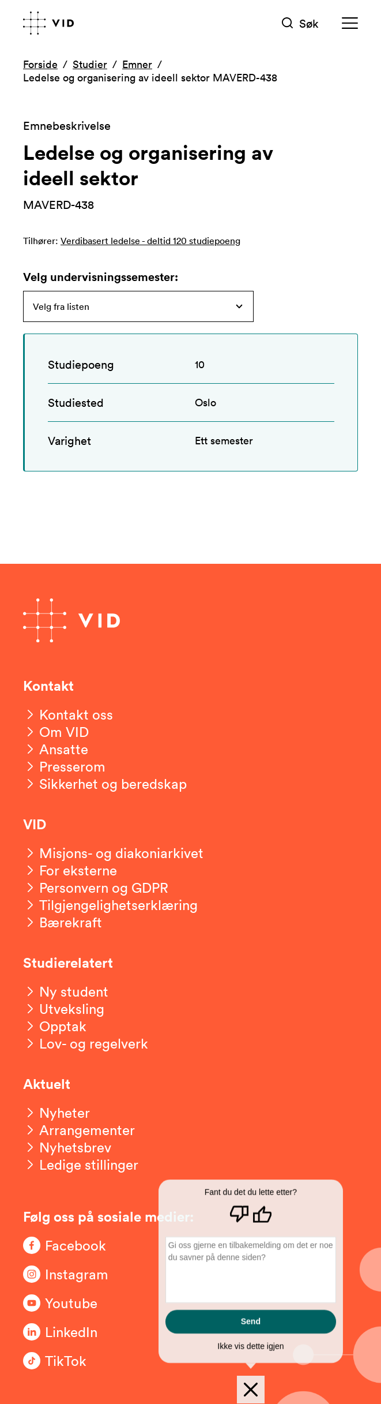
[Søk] (300, 23)
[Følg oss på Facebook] (69, 1245)
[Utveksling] (63, 1008)
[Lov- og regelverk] (85, 1043)
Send (251, 1321)
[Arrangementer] (79, 1130)
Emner (137, 64)
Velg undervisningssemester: (100, 276)
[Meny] (350, 23)
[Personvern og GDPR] (95, 887)
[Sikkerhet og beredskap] (105, 783)
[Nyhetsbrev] (67, 1147)
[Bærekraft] (62, 922)
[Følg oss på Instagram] (69, 1274)
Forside (40, 64)
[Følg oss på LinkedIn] (69, 1332)
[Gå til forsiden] (48, 23)
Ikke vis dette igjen (250, 1346)
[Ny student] (65, 991)
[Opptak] (54, 1026)
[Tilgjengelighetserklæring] (110, 904)
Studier (90, 64)
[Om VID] (56, 731)
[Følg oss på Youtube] (69, 1303)
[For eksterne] (70, 870)
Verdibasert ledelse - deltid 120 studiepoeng (150, 240)
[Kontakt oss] (68, 714)
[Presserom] (64, 766)
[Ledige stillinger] (80, 1164)
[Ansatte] (55, 749)
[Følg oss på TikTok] (69, 1360)
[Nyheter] (56, 1112)
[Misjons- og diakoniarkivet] (113, 853)
